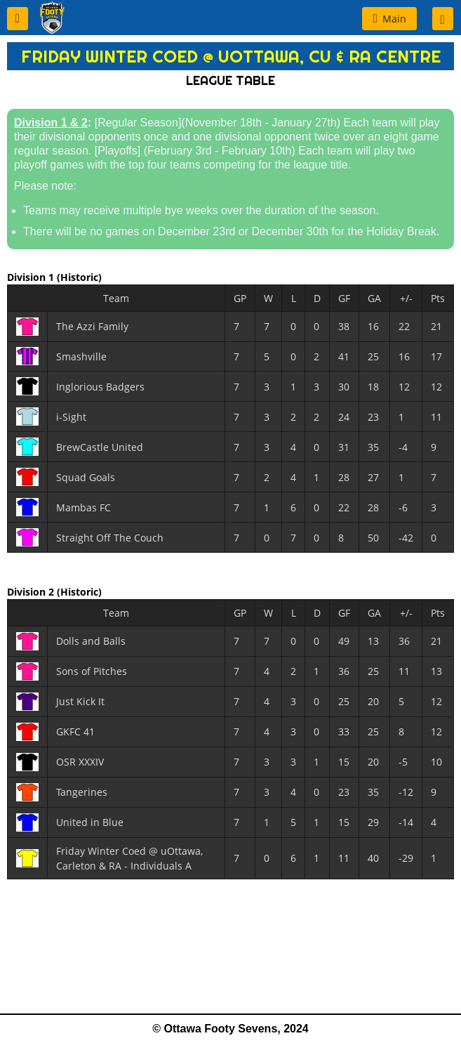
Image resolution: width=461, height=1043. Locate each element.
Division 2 (32, 591)
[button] (17, 18)
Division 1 (32, 277)
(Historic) (79, 277)
